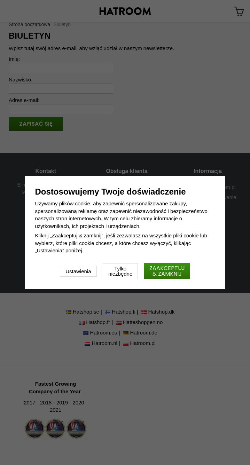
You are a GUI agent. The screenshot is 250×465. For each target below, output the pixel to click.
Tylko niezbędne (120, 271)
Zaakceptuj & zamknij (167, 271)
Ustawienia (78, 271)
